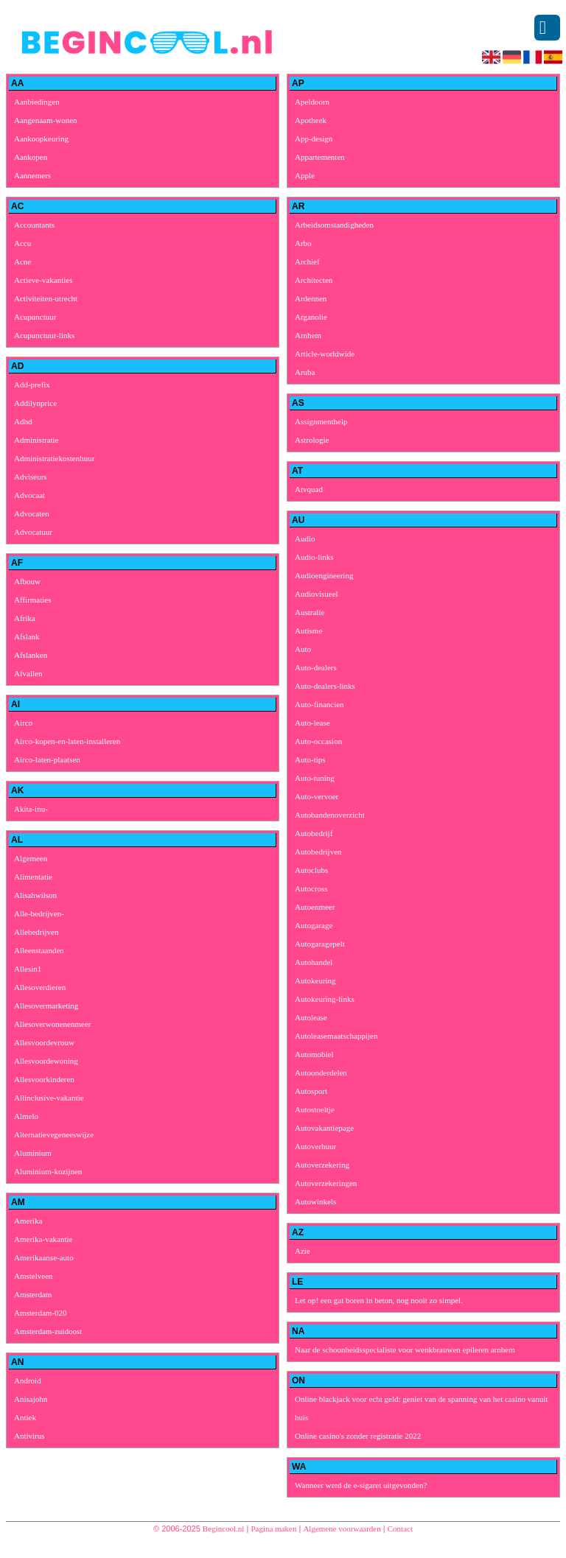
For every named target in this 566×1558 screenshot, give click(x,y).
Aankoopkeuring (41, 138)
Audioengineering (324, 575)
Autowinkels (315, 1201)
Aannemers (32, 175)
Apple (305, 175)
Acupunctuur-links (44, 335)
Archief (307, 261)
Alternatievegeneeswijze (54, 1134)
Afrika (24, 618)
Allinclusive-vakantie (49, 1097)
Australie (309, 612)
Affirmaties (33, 599)
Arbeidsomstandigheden (334, 224)
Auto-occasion (318, 741)
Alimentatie (33, 876)
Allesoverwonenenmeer (52, 1024)
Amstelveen (33, 1275)
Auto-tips (310, 759)
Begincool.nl (224, 1528)
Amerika (28, 1220)
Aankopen (30, 156)
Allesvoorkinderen (44, 1079)
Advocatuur (33, 531)
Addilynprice (35, 403)
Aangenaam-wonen (45, 120)
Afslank (27, 636)
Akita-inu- (31, 808)
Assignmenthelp (321, 421)
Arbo (303, 243)
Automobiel (314, 1054)
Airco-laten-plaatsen (47, 759)
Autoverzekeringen (326, 1183)
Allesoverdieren (40, 987)
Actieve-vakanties (43, 280)
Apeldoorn (312, 101)
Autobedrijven (318, 851)
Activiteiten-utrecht (45, 298)
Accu (22, 243)
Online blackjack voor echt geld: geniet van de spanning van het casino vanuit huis (421, 1408)
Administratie (36, 439)
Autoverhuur (315, 1146)
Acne (22, 261)
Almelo (26, 1116)
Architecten (313, 280)
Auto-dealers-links (325, 685)
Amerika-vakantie (43, 1239)
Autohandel (313, 962)
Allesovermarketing (46, 1005)
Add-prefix (32, 384)
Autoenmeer (315, 906)
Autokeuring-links (324, 998)
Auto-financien (319, 704)
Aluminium (33, 1152)
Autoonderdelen (321, 1072)
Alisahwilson (35, 895)
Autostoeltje (315, 1109)
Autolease (311, 1017)
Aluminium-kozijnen (48, 1171)
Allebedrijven (36, 931)
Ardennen (310, 298)
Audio (305, 538)
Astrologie (312, 439)
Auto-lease (312, 722)
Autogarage (313, 925)
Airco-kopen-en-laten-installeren (67, 741)
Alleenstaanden (39, 950)
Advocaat (29, 495)
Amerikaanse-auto (44, 1257)
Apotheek (310, 120)
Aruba (305, 372)
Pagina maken (273, 1528)
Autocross (311, 888)
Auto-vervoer (316, 796)
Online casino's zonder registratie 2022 (358, 1435)
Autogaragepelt (320, 943)
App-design (313, 138)
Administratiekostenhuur (54, 458)
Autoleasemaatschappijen (336, 1035)
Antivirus (29, 1435)
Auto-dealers (316, 667)
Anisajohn (30, 1398)
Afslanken (30, 654)
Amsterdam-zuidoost (48, 1331)
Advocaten (31, 513)
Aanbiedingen (37, 101)
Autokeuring (315, 980)
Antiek (25, 1417)
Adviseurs (30, 476)
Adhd (23, 421)
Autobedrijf (313, 833)
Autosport (311, 1091)
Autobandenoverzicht (330, 814)
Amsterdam (33, 1294)
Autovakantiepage (324, 1127)
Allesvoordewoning (46, 1060)
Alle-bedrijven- (39, 913)
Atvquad (309, 489)
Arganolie (311, 316)
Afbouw (27, 581)
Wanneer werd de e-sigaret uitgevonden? (361, 1485)
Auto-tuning (315, 777)
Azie (302, 1250)
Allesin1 (27, 968)
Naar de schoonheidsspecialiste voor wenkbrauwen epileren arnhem (405, 1349)
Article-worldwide (324, 353)
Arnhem (308, 335)
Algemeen (30, 858)
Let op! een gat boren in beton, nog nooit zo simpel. (379, 1300)
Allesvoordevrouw (44, 1042)
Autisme (308, 630)
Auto (303, 649)
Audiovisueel (316, 593)
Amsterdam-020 (40, 1312)
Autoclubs (311, 870)
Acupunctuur (35, 316)
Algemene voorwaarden (341, 1528)
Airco (23, 722)
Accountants (34, 224)
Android (27, 1380)
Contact (400, 1528)
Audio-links (314, 556)
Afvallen (28, 673)
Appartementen (320, 156)
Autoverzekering (322, 1164)
